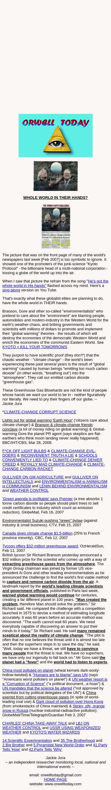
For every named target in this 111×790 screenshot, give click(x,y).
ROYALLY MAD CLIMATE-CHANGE (51, 464)
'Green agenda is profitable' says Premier (37, 499)
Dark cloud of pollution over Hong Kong (69, 701)
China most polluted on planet (27, 670)
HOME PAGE (55, 779)
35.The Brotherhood (78, 740)
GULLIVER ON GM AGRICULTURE (33, 477)
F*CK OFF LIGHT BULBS (24, 451)
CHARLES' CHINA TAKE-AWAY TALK (34, 723)
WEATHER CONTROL (29, 490)
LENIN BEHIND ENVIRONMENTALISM (73, 486)
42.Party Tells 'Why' (45, 749)
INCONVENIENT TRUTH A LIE (47, 455)
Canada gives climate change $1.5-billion (37, 533)
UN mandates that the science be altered (37, 688)
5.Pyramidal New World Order (58, 745)
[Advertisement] (55, 58)
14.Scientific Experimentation (27, 740)
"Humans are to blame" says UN (60, 675)
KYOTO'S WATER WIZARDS (55, 732)
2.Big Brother (13, 745)
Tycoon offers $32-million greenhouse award (40, 546)
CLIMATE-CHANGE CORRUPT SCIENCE (40, 412)
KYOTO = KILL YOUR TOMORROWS (34, 347)
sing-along (11, 290)
